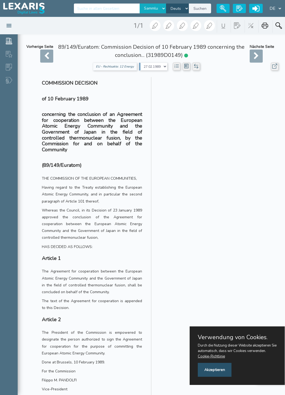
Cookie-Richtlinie (211, 356)
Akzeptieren (214, 369)
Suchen (199, 8)
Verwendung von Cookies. (233, 337)
